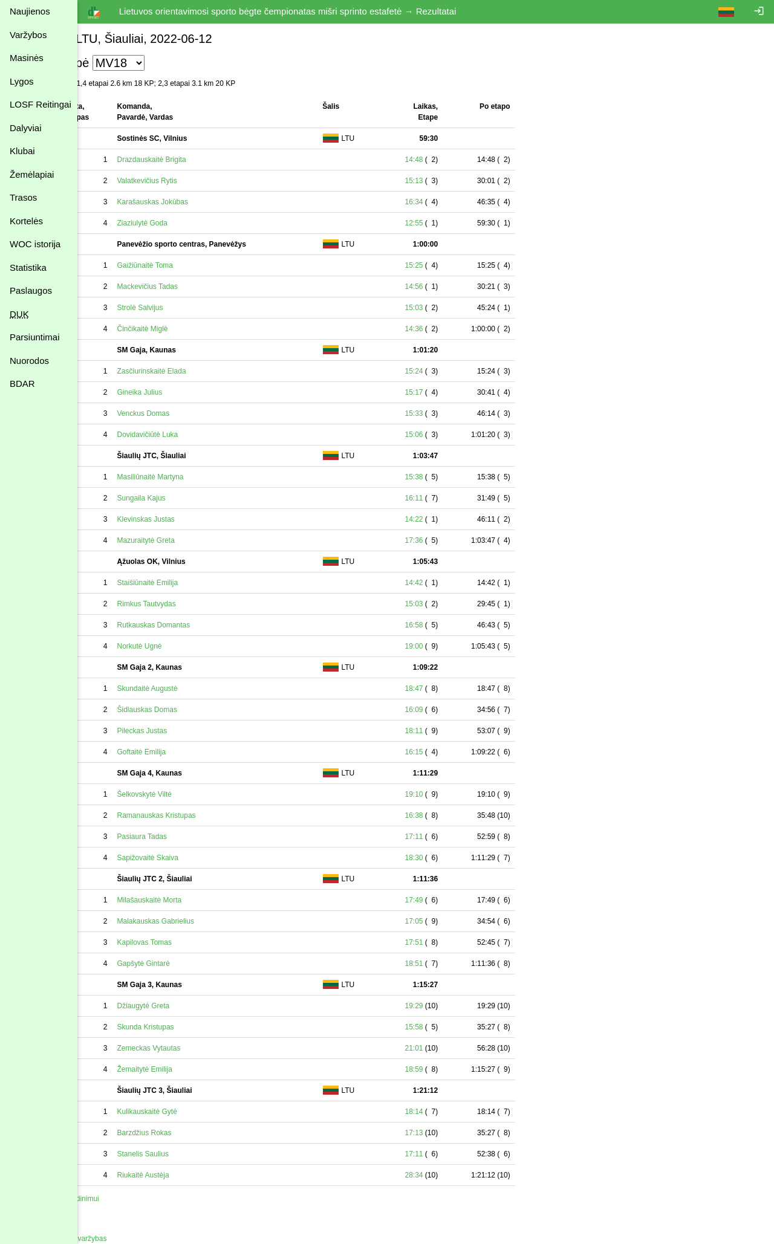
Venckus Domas (175, 413)
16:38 (446, 815)
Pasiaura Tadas (174, 836)
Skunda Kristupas (177, 1027)
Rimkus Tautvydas (178, 604)
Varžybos (28, 35)
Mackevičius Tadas (179, 286)
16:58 (446, 625)
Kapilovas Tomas (176, 942)
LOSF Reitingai (40, 104)
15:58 (446, 1027)
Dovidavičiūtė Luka (179, 434)
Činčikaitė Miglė (174, 329)
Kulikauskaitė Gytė (179, 1111)
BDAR (22, 383)
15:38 (446, 477)
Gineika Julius (171, 392)
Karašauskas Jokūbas (184, 202)
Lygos (21, 81)
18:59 (446, 1069)
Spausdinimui (109, 1198)
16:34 (446, 202)
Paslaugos (31, 290)
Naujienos (30, 11)
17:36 (446, 540)
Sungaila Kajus (173, 498)
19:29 (446, 1006)
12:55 (446, 223)
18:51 (446, 963)
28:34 (446, 1175)
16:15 (446, 752)
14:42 (446, 582)
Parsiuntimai (35, 337)
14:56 (446, 286)
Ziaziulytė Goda (174, 223)
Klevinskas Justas (177, 519)
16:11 (446, 498)
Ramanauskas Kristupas (188, 815)
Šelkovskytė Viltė (176, 794)
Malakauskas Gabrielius (187, 921)
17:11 (446, 836)
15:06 (446, 434)
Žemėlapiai (32, 174)
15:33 (446, 413)
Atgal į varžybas (112, 1238)
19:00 (446, 646)
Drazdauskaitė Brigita (183, 159)
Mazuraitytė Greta (177, 540)
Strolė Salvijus (172, 307)
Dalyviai (26, 128)
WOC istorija (35, 244)
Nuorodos (29, 360)
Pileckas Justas (174, 731)
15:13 (446, 181)
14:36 (446, 329)
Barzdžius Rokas (176, 1133)
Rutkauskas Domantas (185, 625)
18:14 (446, 1111)
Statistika (28, 267)
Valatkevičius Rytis (179, 181)
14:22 (446, 519)
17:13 (446, 1133)
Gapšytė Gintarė (175, 963)
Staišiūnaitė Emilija (179, 582)
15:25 (446, 265)
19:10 (446, 794)
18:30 (446, 858)
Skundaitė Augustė (179, 688)
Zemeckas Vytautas (180, 1048)
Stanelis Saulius (174, 1154)
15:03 (446, 307)
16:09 (446, 709)
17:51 (446, 942)
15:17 (446, 392)
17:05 (446, 921)
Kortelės (26, 221)
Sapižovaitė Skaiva (179, 858)
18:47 (446, 688)
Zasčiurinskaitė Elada (183, 371)
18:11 (446, 731)
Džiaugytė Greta (175, 1006)
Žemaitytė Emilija (176, 1069)
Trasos (23, 197)
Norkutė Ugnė (171, 646)
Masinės (27, 58)
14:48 (446, 159)
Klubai (22, 151)
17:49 (446, 900)
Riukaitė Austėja (175, 1175)
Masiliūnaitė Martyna (182, 477)
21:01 (446, 1048)
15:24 (446, 371)
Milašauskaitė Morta (181, 900)
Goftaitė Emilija (173, 752)
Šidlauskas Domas (179, 709)
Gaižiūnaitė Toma (177, 265)
